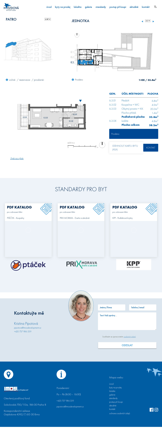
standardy (101, 7)
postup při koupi (117, 7)
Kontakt (150, 147)
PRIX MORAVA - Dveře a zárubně (74, 218)
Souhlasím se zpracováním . (119, 336)
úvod (49, 7)
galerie (88, 7)
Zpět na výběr (17, 158)
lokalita (77, 7)
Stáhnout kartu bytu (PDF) (125, 147)
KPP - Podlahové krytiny (122, 218)
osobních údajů (130, 336)
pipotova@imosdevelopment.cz (27, 327)
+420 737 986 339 (22, 331)
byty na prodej (62, 7)
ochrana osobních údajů (119, 413)
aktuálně (134, 7)
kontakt (146, 7)
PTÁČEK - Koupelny (15, 218)
